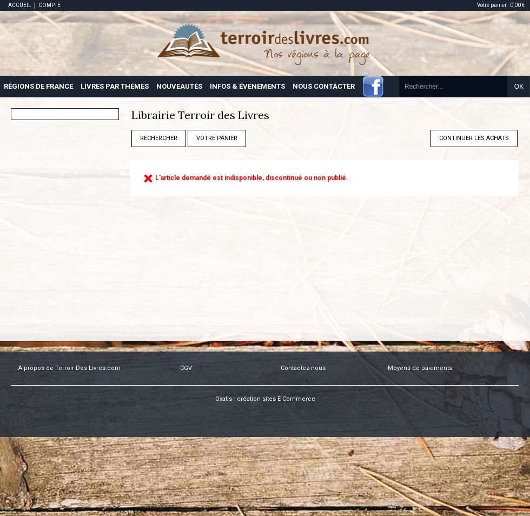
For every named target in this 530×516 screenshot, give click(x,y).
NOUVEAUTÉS (179, 86)
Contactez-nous (303, 368)
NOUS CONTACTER (324, 86)
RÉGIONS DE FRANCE (38, 86)
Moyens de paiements (420, 368)
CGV (186, 368)
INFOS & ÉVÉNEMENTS (247, 86)
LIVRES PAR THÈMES (115, 86)
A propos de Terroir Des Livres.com (69, 368)
